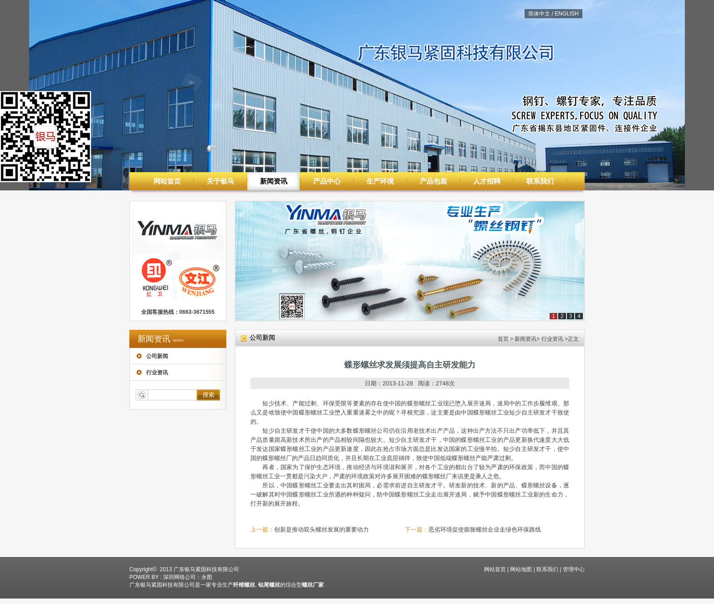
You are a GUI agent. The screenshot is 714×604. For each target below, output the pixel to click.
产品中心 (327, 181)
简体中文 (539, 13)
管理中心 (574, 569)
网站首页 (167, 181)
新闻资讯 (273, 181)
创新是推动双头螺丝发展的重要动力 (321, 529)
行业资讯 (152, 372)
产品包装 (433, 181)
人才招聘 (486, 181)
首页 (503, 339)
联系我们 (540, 181)
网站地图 (521, 569)
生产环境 (380, 181)
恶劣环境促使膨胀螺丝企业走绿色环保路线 (484, 529)
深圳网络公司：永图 (187, 577)
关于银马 (220, 181)
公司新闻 (152, 356)
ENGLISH (567, 13)
